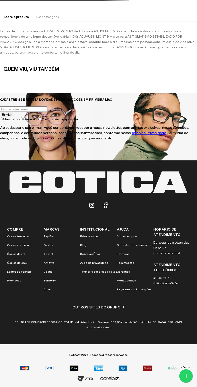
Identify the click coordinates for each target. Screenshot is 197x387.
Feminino (29, 119)
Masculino (10, 119)
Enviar (7, 114)
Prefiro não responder (58, 119)
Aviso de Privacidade (149, 133)
